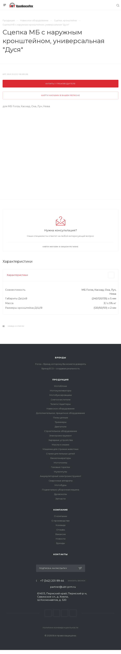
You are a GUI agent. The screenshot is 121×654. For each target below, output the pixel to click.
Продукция (60, 379)
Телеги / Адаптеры (60, 404)
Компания (60, 509)
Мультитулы (60, 471)
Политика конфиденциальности (60, 628)
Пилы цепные (60, 417)
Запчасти (60, 498)
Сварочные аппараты (61, 480)
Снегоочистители (60, 399)
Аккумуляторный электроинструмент (60, 476)
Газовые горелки (60, 467)
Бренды (60, 357)
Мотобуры (60, 485)
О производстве (60, 520)
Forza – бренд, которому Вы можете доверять (60, 364)
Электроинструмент (60, 435)
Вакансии (60, 534)
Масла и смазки (60, 444)
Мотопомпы (60, 462)
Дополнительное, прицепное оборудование (60, 413)
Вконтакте (48, 613)
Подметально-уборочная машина (60, 489)
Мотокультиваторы (60, 390)
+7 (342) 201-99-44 (52, 581)
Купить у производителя (61, 84)
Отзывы (60, 529)
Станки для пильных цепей (60, 453)
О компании (60, 516)
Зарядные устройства (60, 440)
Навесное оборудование (61, 408)
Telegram (56, 613)
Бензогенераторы (60, 458)
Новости (60, 538)
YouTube (64, 613)
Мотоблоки (60, 386)
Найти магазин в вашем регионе (60, 95)
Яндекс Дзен (72, 613)
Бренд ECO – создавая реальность (61, 368)
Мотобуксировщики (60, 395)
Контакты (60, 554)
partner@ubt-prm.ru (63, 586)
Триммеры (60, 422)
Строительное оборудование (60, 431)
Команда (60, 525)
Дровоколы (60, 494)
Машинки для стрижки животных (60, 449)
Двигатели (60, 426)
